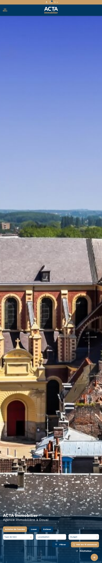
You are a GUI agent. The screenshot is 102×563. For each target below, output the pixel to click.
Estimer (47, 529)
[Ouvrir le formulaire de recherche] (60, 544)
